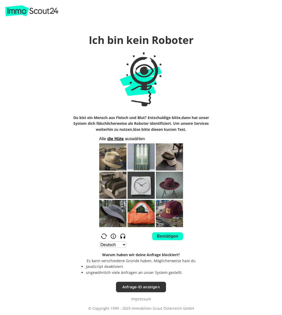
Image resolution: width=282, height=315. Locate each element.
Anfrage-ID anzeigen (141, 287)
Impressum (141, 298)
